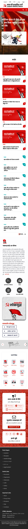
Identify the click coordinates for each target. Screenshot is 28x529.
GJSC (5, 482)
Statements (6, 480)
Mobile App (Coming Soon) (14, 409)
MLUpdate (6, 455)
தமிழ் (19, 2)
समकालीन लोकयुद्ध (7, 458)
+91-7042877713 (10, 515)
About (5, 495)
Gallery (5, 485)
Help (5, 504)
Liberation (6, 453)
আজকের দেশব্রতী (7, 461)
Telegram (19, 406)
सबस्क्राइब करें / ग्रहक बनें (14, 426)
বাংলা (14, 2)
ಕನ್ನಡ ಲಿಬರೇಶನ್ (7, 467)
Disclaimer (6, 501)
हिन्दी (10, 2)
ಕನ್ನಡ (23, 2)
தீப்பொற (6, 464)
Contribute (6, 507)
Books (5, 488)
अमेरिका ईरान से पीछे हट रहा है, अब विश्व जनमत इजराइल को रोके (13, 22)
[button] (25, 344)
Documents (6, 474)
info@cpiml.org (10, 517)
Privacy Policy (7, 498)
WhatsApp (9, 406)
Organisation (7, 477)
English (5, 2)
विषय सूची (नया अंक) (9, 327)
